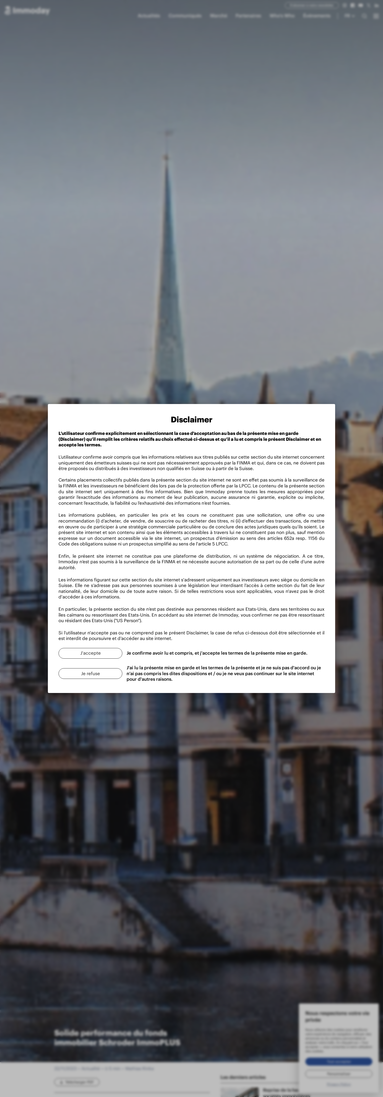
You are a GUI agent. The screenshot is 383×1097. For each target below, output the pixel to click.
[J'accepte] (90, 653)
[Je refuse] (90, 673)
